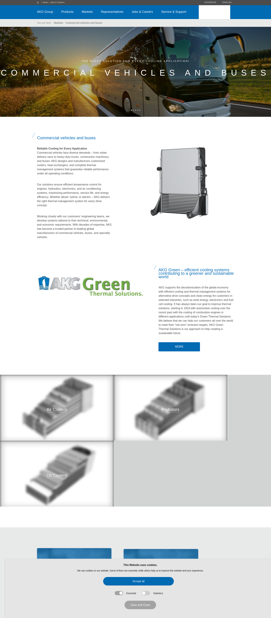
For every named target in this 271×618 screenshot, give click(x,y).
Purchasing (43, 565)
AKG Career (43, 595)
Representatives (112, 11)
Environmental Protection (50, 583)
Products (67, 11)
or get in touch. (205, 504)
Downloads (152, 553)
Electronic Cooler (82, 565)
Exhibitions (152, 565)
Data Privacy (189, 559)
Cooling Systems (82, 571)
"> (45, 420)
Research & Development (51, 589)
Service (77, 583)
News (45, 2)
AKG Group (45, 11)
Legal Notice (189, 553)
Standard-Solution (83, 577)
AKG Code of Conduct (49, 571)
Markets (87, 11)
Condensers (79, 559)
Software (150, 559)
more (179, 346)
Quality (41, 577)
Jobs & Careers (57, 2)
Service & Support (173, 11)
